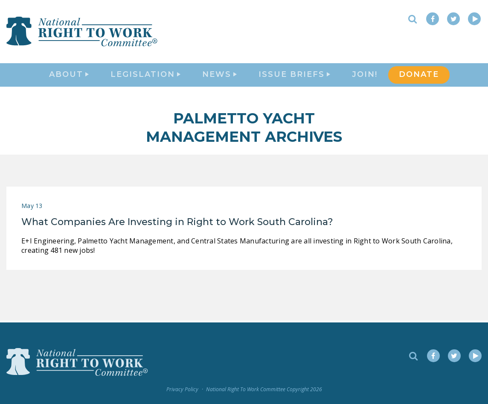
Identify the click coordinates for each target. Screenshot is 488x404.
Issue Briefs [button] (294, 75)
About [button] (69, 75)
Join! (365, 75)
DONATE (419, 75)
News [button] (219, 75)
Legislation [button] (145, 75)
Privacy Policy (182, 389)
